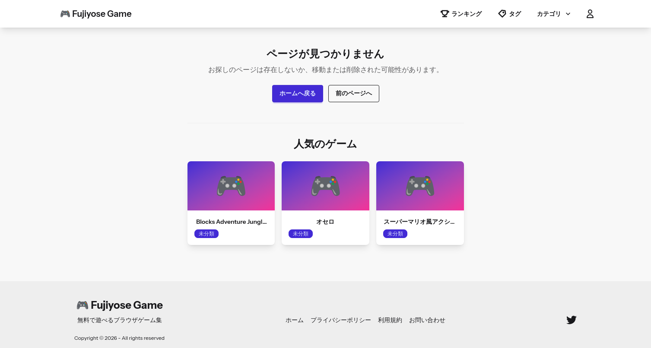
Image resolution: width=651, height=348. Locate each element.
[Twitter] (571, 320)
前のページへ (354, 93)
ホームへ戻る (297, 93)
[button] (590, 13)
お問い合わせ (427, 320)
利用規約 (390, 320)
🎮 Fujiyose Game (96, 14)
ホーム (295, 320)
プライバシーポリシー (341, 320)
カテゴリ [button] (554, 13)
